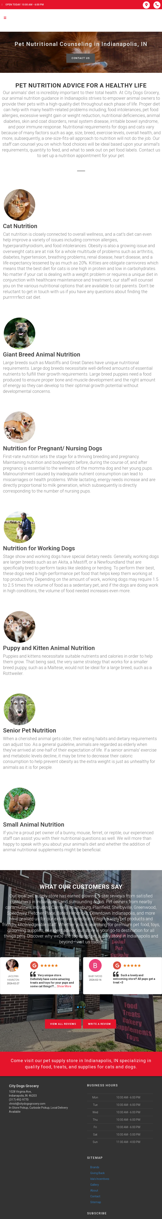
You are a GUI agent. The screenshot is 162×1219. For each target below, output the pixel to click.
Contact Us (81, 58)
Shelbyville (122, 907)
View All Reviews (63, 1023)
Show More (64, 986)
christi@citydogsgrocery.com (27, 1103)
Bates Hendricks (72, 913)
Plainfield (101, 907)
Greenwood (145, 907)
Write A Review (99, 1023)
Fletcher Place (41, 913)
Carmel (58, 907)
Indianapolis (48, 901)
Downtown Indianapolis (112, 913)
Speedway (16, 913)
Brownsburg (79, 907)
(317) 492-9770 (19, 1099)
